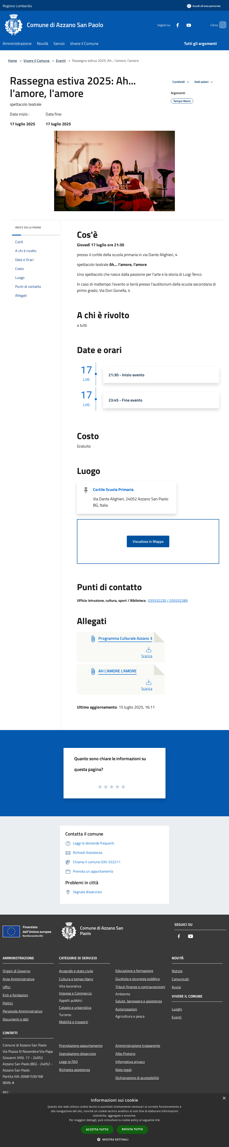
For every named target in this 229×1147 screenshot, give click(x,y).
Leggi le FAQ (68, 1061)
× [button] (224, 1098)
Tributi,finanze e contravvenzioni (140, 986)
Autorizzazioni (126, 1009)
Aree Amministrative (18, 979)
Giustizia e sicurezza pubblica (137, 978)
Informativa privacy (130, 1061)
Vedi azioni (204, 82)
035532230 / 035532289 (168, 600)
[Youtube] (181, 25)
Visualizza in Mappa (148, 541)
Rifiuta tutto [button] (132, 1129)
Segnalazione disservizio (77, 1053)
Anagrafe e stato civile (76, 971)
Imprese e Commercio (75, 993)
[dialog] (114, 1120)
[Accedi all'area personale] (203, 6)
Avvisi (176, 987)
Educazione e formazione (134, 970)
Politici (8, 1003)
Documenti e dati (16, 1019)
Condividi (181, 82)
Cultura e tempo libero (76, 979)
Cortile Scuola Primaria (113, 489)
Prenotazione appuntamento (80, 1045)
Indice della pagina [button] (28, 227)
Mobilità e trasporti (73, 1022)
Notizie (177, 971)
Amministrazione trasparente (137, 1045)
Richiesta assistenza (74, 1069)
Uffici (7, 987)
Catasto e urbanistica (75, 1007)
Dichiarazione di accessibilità (137, 1077)
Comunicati (180, 979)
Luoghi (177, 1009)
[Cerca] (221, 24)
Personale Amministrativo (22, 1011)
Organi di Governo (16, 971)
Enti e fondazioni (15, 995)
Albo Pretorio (125, 1053)
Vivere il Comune (36, 60)
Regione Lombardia (17, 5)
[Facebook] (169, 25)
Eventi (61, 60)
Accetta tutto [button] (97, 1129)
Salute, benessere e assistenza (138, 1001)
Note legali (123, 1069)
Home (12, 60)
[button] (114, 1139)
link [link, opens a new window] (157, 1120)
